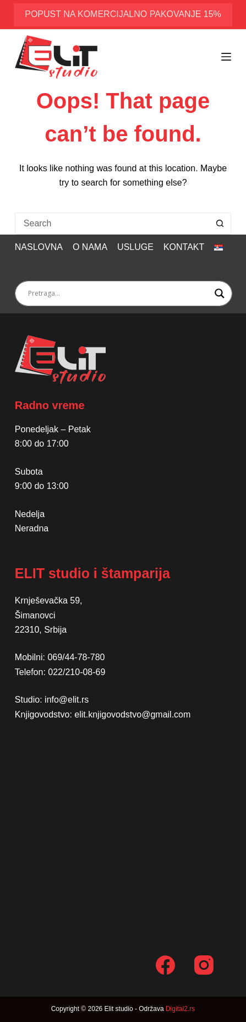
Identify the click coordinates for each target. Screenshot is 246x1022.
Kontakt (183, 247)
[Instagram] (204, 965)
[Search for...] (112, 224)
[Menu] (226, 57)
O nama (90, 247)
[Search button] (220, 224)
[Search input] (118, 293)
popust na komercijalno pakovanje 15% (123, 14)
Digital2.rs (180, 1009)
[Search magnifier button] (219, 293)
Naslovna (39, 247)
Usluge (135, 247)
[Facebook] (165, 965)
